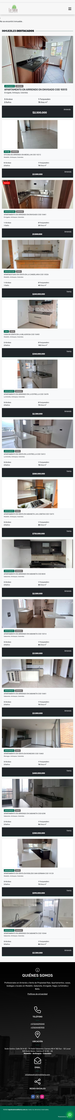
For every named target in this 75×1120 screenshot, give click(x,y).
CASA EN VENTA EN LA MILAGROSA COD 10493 (21, 334)
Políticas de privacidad (37, 994)
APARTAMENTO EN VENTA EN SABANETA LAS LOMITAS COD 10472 (29, 514)
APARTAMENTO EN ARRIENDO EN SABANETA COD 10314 (25, 634)
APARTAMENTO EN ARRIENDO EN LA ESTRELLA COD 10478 (26, 394)
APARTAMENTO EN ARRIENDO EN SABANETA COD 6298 (24, 813)
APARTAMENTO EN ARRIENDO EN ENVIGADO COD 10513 (35, 89)
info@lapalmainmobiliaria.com (37, 1075)
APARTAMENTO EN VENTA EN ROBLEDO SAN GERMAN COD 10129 (29, 873)
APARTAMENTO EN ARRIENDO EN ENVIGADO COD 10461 (25, 215)
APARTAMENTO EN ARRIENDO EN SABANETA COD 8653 (24, 574)
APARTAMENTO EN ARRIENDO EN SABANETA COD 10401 (25, 694)
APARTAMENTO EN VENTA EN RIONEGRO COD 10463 (24, 754)
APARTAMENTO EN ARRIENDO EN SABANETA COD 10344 (25, 933)
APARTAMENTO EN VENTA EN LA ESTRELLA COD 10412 (24, 454)
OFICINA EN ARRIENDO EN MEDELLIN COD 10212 (22, 155)
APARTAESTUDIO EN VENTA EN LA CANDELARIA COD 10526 (26, 274)
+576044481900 (37, 1027)
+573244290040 (38, 1024)
